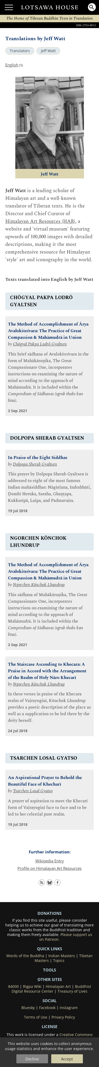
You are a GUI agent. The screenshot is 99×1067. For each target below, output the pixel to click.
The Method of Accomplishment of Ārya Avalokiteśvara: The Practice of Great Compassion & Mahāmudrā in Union (48, 331)
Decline (32, 1058)
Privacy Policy (63, 1017)
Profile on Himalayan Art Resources (49, 868)
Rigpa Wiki (32, 986)
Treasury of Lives (72, 991)
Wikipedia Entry (49, 860)
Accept (67, 1058)
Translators (20, 50)
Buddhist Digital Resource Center (51, 989)
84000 (13, 986)
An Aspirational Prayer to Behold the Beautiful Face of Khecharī (45, 781)
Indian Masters (61, 955)
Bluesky (28, 1007)
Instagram (69, 1007)
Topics (58, 960)
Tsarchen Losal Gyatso (33, 791)
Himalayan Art (58, 986)
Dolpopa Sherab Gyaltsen (35, 464)
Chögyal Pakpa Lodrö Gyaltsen (40, 344)
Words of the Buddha (25, 955)
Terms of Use (35, 1017)
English (11, 64)
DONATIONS (49, 913)
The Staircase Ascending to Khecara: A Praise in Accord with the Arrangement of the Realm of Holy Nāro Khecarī (47, 671)
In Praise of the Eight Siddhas (37, 457)
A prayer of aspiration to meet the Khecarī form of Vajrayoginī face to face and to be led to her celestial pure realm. (48, 808)
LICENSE (49, 1026)
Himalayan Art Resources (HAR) (40, 221)
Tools (49, 970)
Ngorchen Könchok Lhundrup (39, 585)
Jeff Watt (48, 50)
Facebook (47, 1007)
